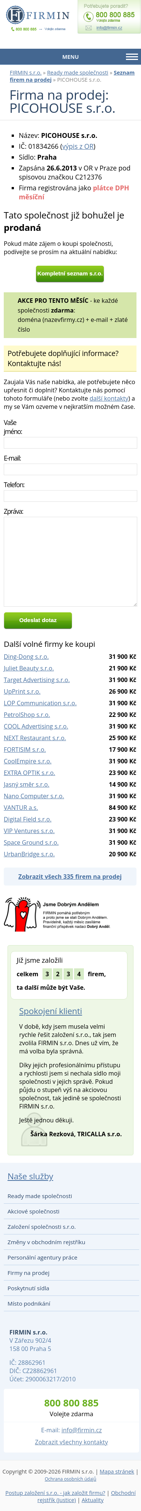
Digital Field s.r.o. (28, 819)
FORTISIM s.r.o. (25, 749)
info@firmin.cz (81, 1430)
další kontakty (108, 398)
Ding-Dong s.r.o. (26, 656)
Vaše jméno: (13, 427)
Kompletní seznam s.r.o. (70, 273)
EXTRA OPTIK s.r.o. (29, 773)
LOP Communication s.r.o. (40, 703)
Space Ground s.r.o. (31, 842)
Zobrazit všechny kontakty (71, 1442)
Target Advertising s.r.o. (37, 680)
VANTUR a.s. (21, 807)
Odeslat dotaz (38, 620)
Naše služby (30, 1176)
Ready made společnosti (77, 72)
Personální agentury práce (42, 1257)
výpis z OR (77, 146)
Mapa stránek (117, 1471)
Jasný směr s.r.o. (26, 784)
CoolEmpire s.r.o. (28, 761)
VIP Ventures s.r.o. (29, 831)
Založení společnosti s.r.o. (42, 1226)
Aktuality (92, 1500)
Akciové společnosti (33, 1211)
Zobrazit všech (70, 876)
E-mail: (12, 457)
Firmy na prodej (28, 1272)
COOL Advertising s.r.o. (36, 726)
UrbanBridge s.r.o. (29, 854)
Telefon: (14, 484)
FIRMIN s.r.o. (26, 72)
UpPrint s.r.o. (22, 691)
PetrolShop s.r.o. (27, 715)
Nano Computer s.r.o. (34, 796)
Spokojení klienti (50, 1011)
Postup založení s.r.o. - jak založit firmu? (55, 1492)
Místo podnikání (29, 1303)
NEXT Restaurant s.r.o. (35, 738)
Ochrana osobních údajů (70, 1479)
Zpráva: (13, 511)
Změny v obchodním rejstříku (46, 1242)
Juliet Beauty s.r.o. (29, 668)
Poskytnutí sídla (28, 1288)
